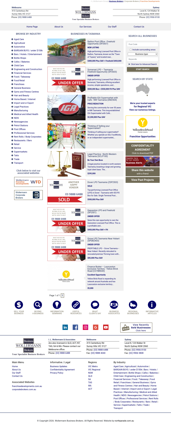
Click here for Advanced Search (142, 64)
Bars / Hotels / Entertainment (28, 54)
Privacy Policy (56, 373)
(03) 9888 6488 (62, 353)
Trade (16, 159)
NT (142, 86)
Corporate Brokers (132, 1)
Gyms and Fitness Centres (26, 91)
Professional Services (24, 133)
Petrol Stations (21, 125)
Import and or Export (24, 103)
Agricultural (19, 43)
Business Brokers (116, 1)
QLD (147, 86)
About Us (58, 26)
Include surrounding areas (144, 49)
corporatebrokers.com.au (24, 389)
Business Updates (58, 366)
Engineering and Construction (28, 69)
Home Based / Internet (25, 99)
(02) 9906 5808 (136, 353)
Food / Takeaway (22, 76)
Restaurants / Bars (23, 140)
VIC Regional (94, 369)
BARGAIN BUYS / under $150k (28, 50)
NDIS (16, 118)
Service (17, 148)
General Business (22, 88)
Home (15, 366)
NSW (147, 91)
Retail (16, 144)
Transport (18, 163)
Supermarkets (20, 151)
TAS (147, 95)
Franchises (19, 84)
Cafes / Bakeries (22, 62)
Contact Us (139, 26)
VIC (146, 93)
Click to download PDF (142, 149)
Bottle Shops (20, 58)
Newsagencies (21, 121)
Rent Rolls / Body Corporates (27, 136)
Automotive (19, 47)
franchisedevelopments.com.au (27, 386)
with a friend (143, 172)
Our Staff (112, 26)
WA (138, 88)
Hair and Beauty (21, 95)
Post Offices (20, 129)
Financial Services (22, 73)
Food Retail (19, 80)
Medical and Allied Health (26, 114)
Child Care (19, 65)
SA (143, 91)
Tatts (16, 155)
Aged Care (19, 39)
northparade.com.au (124, 420)
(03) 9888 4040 (98, 353)
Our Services (85, 26)
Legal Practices (21, 106)
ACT (90, 389)
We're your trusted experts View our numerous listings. (142, 106)
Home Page (35, 26)
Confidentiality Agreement (62, 369)
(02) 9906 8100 (139, 350)
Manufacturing (21, 110)
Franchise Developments (150, 1)
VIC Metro (93, 366)
